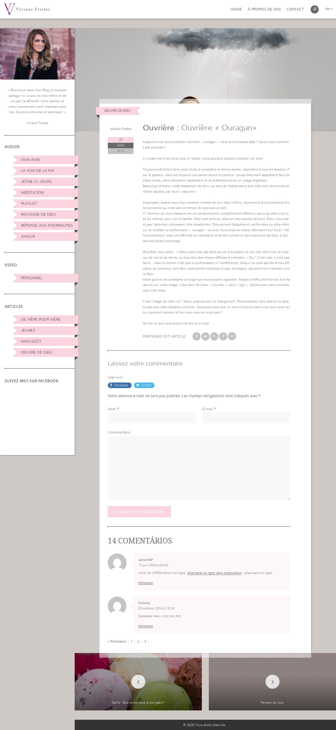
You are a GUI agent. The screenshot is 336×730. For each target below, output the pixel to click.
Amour (28, 236)
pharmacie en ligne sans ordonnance (214, 573)
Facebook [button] (121, 385)
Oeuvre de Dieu (36, 352)
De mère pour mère (41, 319)
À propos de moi (264, 9)
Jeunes (28, 330)
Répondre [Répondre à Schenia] (145, 626)
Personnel (31, 278)
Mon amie (30, 160)
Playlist (29, 203)
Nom (112, 409)
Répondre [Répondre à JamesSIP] (145, 583)
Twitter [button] (146, 385)
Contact (295, 9)
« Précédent (117, 641)
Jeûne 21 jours (36, 182)
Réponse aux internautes (47, 225)
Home (236, 9)
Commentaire (119, 432)
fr (329, 9)
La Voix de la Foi (37, 171)
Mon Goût (31, 341)
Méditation (32, 193)
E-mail (208, 409)
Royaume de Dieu (38, 214)
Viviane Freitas (120, 129)
